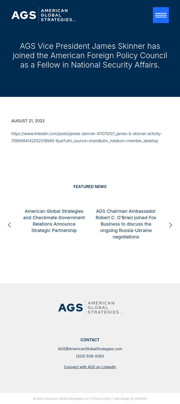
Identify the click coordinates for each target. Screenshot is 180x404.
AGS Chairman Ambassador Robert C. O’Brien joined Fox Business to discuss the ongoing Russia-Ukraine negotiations (130, 237)
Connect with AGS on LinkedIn (90, 367)
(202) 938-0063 (90, 356)
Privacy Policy (102, 398)
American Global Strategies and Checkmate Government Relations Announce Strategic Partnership (58, 234)
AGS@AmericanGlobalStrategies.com (90, 349)
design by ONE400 (133, 398)
